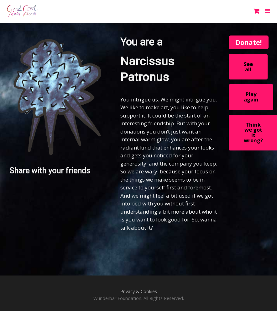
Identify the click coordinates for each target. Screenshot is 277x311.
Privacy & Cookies (138, 291)
